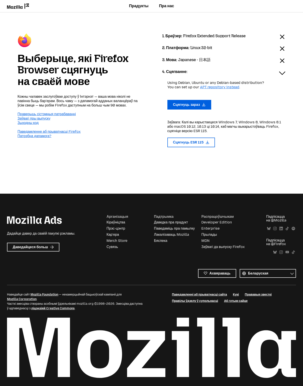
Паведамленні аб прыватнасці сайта (199, 294)
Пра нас (166, 6)
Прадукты (139, 6)
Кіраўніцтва (115, 222)
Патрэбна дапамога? (34, 136)
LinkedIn (281, 228)
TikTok (287, 228)
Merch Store (116, 241)
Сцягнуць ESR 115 (191, 142)
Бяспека (160, 241)
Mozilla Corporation (22, 299)
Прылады (209, 234)
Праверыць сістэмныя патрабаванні (47, 114)
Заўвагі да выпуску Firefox (223, 247)
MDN (205, 241)
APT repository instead (219, 87)
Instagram (275, 228)
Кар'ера (112, 234)
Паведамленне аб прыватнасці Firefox (49, 131)
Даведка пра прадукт (171, 222)
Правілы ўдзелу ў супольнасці (195, 301)
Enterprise (210, 228)
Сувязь (112, 247)
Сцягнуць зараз (189, 105)
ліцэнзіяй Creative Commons (52, 308)
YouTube (287, 252)
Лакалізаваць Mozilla (171, 234)
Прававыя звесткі (258, 294)
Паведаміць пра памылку (174, 228)
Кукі (236, 294)
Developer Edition (216, 222)
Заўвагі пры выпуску (34, 118)
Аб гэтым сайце (236, 301)
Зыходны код (28, 123)
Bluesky (268, 228)
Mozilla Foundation (44, 294)
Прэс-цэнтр (115, 228)
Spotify (293, 228)
